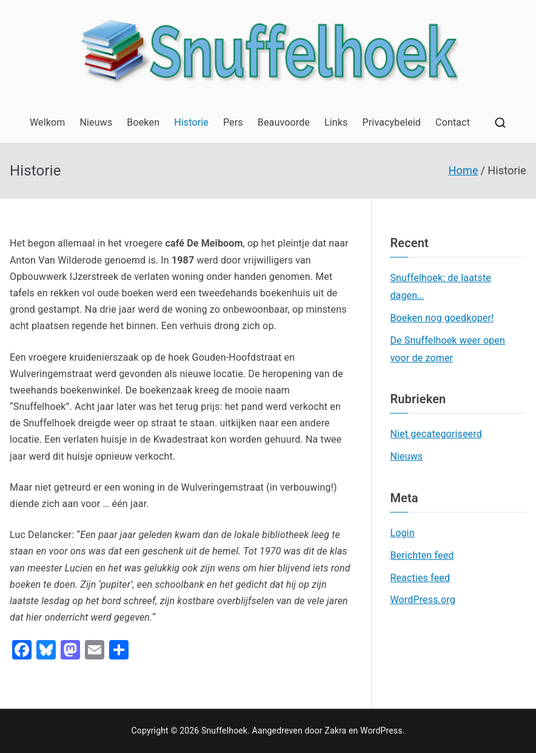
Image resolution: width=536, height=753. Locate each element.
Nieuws (95, 122)
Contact (452, 122)
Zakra (335, 730)
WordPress (381, 730)
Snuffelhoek (224, 730)
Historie (191, 122)
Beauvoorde (284, 122)
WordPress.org (422, 599)
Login (402, 533)
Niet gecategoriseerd (435, 434)
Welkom (47, 122)
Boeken (143, 122)
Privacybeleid (392, 122)
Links (336, 122)
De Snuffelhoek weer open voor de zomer (447, 349)
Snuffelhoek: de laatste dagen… (440, 286)
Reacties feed (420, 578)
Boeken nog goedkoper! (442, 318)
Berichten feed (422, 555)
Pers (233, 122)
